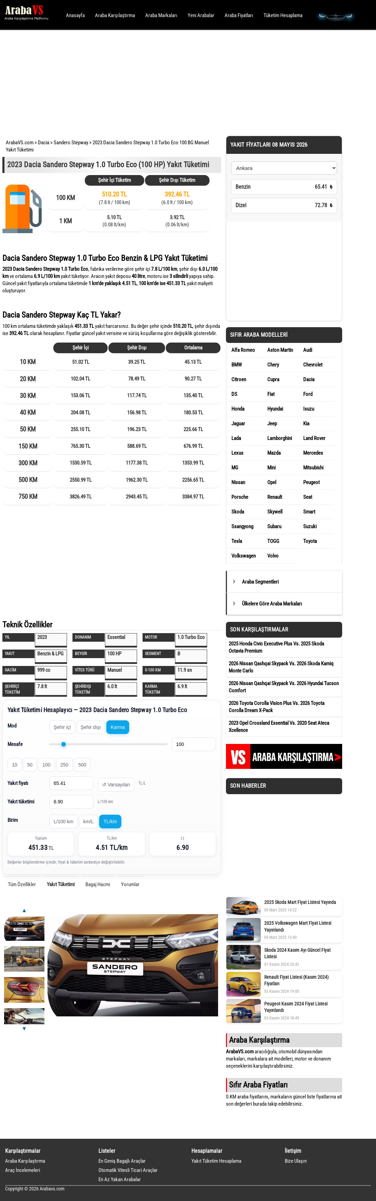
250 (64, 765)
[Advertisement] (178, 82)
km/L (88, 821)
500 (82, 765)
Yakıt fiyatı (18, 783)
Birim (13, 820)
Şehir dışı (91, 727)
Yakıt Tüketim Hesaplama (216, 1161)
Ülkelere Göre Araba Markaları (272, 604)
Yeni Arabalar (201, 15)
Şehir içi (62, 727)
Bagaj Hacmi (97, 884)
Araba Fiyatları (239, 15)
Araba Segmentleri (260, 582)
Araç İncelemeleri (22, 1170)
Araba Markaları (161, 15)
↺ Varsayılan (116, 784)
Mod (12, 726)
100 (46, 765)
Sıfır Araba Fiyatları (258, 1084)
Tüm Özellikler (22, 884)
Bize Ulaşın (296, 1161)
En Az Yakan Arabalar (119, 1179)
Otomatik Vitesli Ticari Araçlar (128, 1170)
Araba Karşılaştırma (115, 15)
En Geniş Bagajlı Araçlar (122, 1161)
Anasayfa (75, 15)
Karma (118, 727)
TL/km (110, 821)
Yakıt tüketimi (21, 802)
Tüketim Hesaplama (283, 15)
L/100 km (63, 821)
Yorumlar (130, 884)
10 (14, 765)
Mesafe (15, 744)
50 (30, 765)
